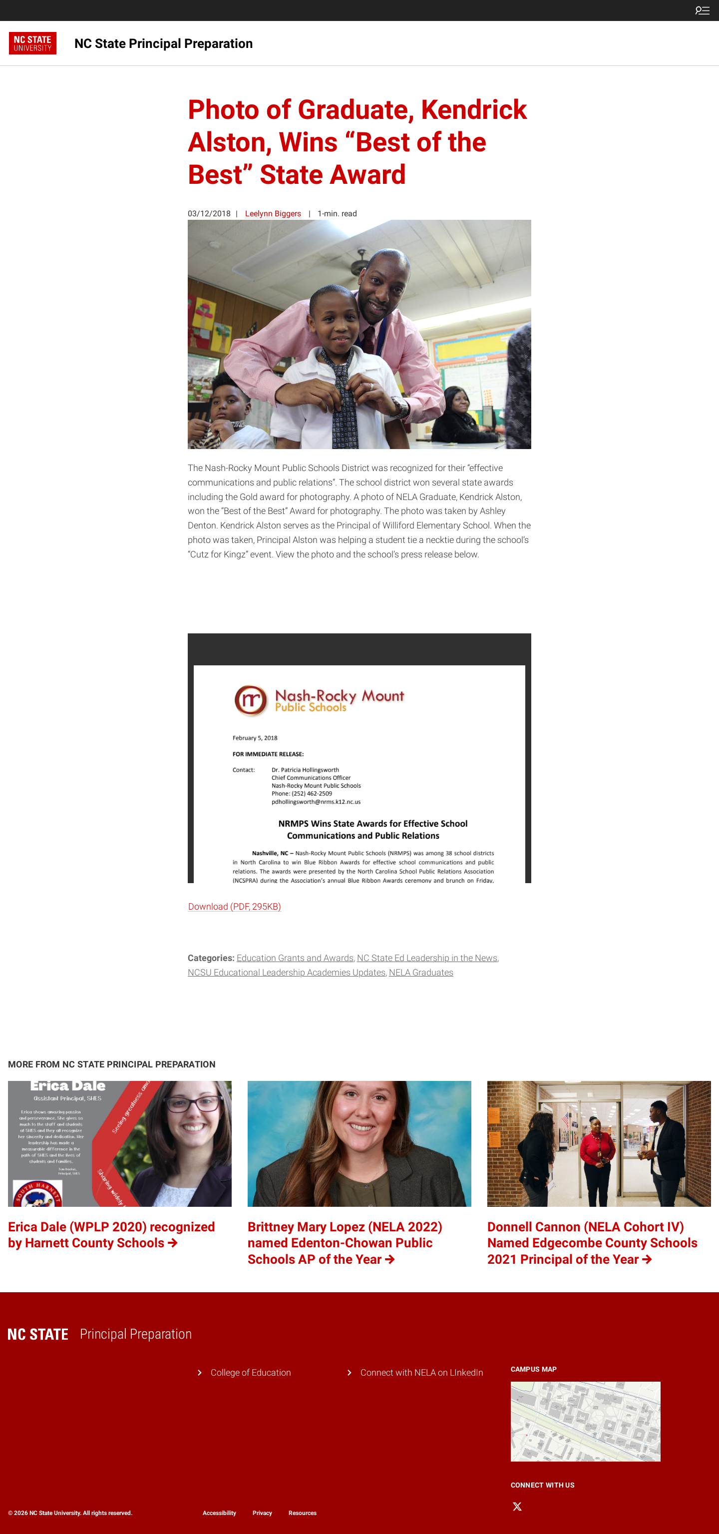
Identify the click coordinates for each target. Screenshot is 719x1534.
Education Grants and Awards (295, 958)
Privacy (262, 1513)
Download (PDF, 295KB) (234, 906)
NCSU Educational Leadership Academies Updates (286, 972)
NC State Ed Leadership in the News (427, 958)
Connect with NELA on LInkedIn (421, 1372)
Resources (303, 1513)
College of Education (251, 1372)
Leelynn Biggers (273, 213)
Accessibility (219, 1513)
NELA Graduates (421, 972)
